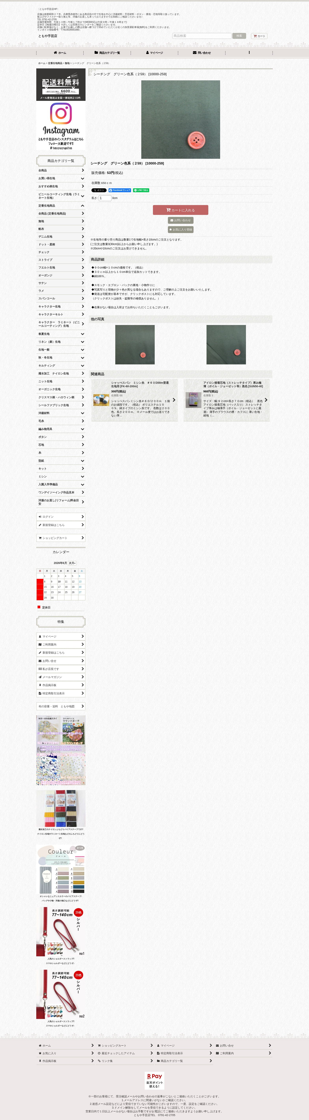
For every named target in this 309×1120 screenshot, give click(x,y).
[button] (249, 53)
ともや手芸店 (47, 36)
